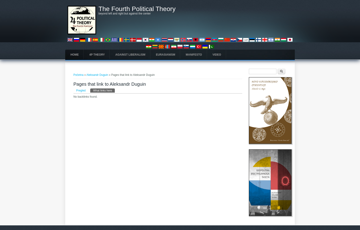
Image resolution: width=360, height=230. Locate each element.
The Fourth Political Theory (137, 9)
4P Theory (97, 54)
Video (217, 54)
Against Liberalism (130, 54)
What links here (104, 90)
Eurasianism (165, 54)
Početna (78, 75)
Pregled (81, 90)
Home (74, 54)
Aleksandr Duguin (97, 75)
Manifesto (194, 54)
